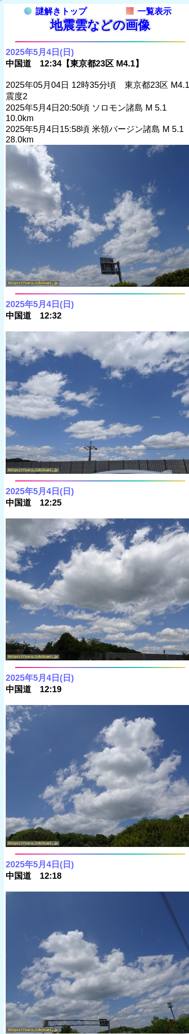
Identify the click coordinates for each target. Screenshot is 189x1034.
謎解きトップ (55, 11)
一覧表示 (148, 11)
